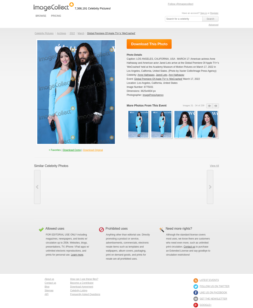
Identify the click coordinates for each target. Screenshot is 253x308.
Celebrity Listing (78, 290)
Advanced (214, 25)
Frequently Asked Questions (85, 294)
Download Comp (72, 150)
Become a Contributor (82, 282)
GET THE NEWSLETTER (213, 298)
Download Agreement (81, 286)
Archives (61, 33)
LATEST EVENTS (209, 280)
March (81, 33)
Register (214, 13)
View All (214, 165)
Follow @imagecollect (180, 3)
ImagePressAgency (153, 95)
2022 (72, 33)
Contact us (189, 246)
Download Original (93, 150)
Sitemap (49, 290)
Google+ (206, 305)
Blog (47, 286)
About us (49, 279)
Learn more (77, 254)
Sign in (203, 13)
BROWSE (41, 15)
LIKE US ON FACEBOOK (213, 292)
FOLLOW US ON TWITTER (214, 286)
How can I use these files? (84, 279)
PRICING (56, 15)
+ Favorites (55, 150)
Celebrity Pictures (44, 33)
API (47, 294)
